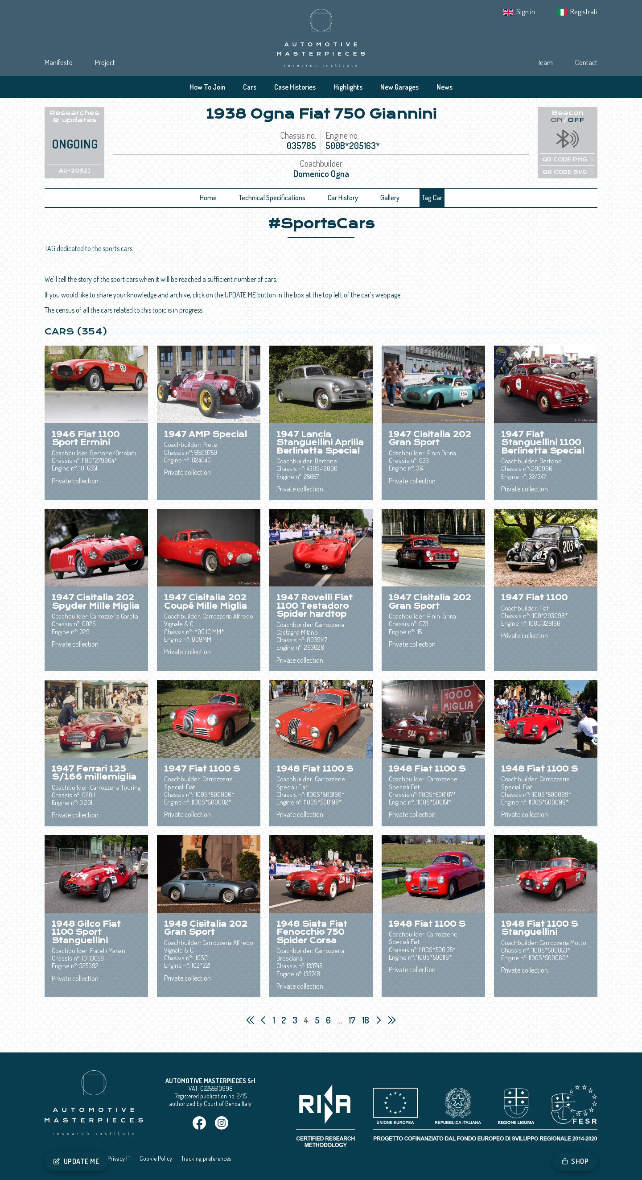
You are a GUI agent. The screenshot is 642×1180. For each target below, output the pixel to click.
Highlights (347, 87)
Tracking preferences (206, 1158)
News (444, 87)
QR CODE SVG (568, 172)
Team (545, 62)
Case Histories (295, 87)
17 (353, 1020)
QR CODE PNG (567, 160)
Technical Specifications (272, 197)
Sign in (525, 11)
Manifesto (59, 62)
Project (105, 62)
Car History (343, 197)
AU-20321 (75, 171)
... (339, 1020)
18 (366, 1020)
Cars (249, 87)
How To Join (207, 87)
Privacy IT (119, 1158)
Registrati (583, 11)
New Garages (399, 87)
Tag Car (432, 197)
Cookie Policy (156, 1158)
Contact (586, 62)
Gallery (389, 197)
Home (208, 197)
